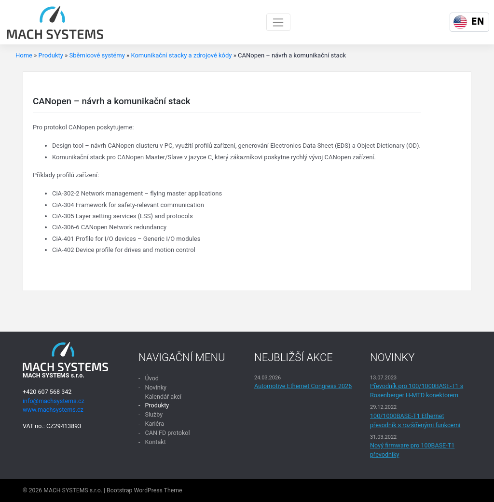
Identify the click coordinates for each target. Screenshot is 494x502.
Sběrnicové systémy (96, 55)
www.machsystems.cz (53, 409)
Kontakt (155, 442)
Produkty (51, 55)
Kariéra (154, 423)
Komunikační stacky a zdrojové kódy (181, 55)
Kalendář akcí (163, 396)
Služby (154, 414)
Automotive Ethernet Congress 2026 (303, 386)
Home (23, 55)
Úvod (151, 378)
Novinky (155, 387)
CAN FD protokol (167, 432)
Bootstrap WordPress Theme (144, 490)
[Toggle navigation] (278, 22)
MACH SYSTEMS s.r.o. (72, 490)
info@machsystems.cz (53, 400)
